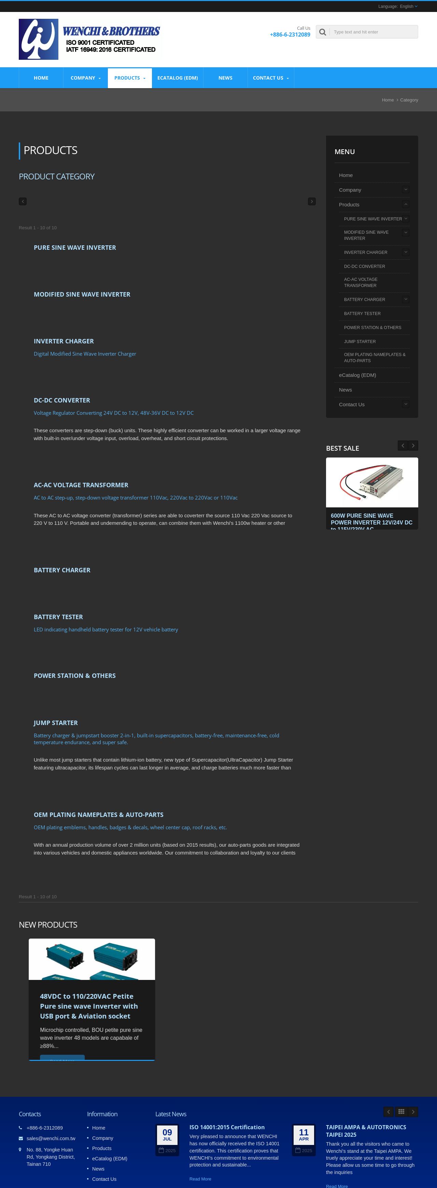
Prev (413, 445)
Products (130, 77)
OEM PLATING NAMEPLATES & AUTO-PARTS (99, 768)
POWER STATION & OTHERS (75, 640)
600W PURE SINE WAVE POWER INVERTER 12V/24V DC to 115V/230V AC (369, 521)
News (225, 77)
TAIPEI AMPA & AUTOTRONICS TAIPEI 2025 (366, 1079)
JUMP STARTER (56, 682)
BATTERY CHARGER (62, 544)
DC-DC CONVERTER (62, 385)
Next (403, 445)
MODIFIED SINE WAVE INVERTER (82, 289)
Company (86, 77)
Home (41, 77)
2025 (167, 1099)
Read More (200, 1127)
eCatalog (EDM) (177, 77)
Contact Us (271, 77)
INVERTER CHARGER (64, 331)
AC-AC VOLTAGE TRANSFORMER (81, 464)
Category (409, 100)
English (406, 6)
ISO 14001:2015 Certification (227, 1076)
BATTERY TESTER (58, 586)
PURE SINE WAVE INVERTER (75, 247)
